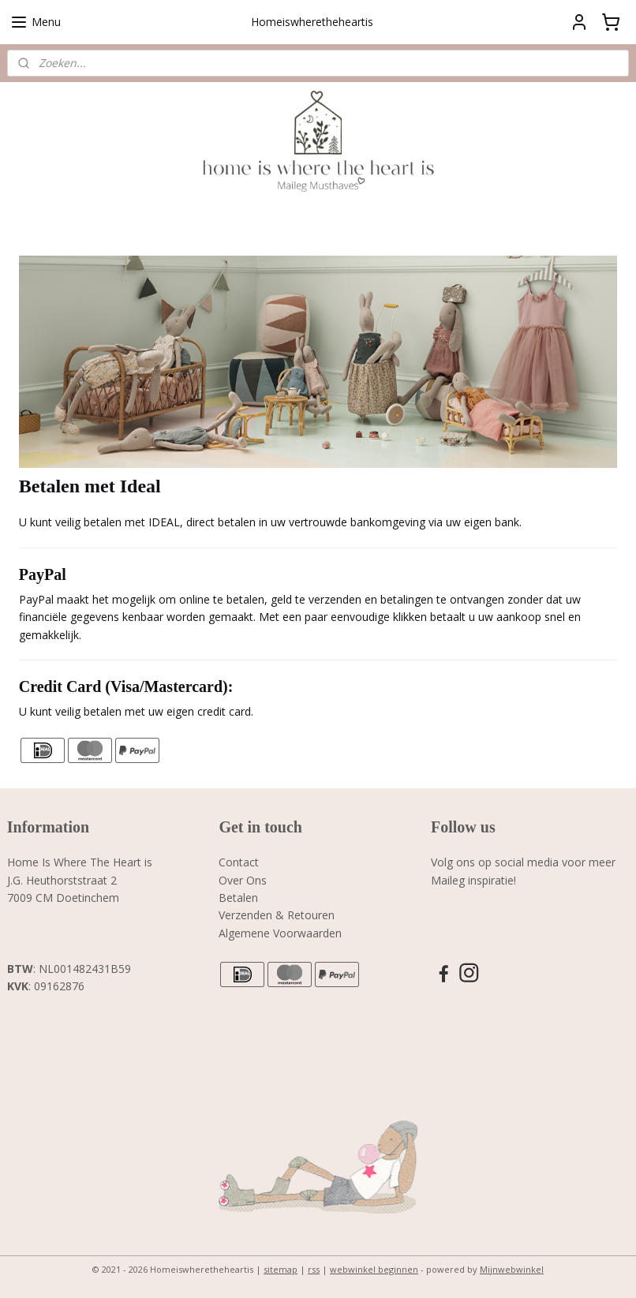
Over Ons (243, 880)
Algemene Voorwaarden (280, 933)
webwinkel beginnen (374, 1269)
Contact (239, 862)
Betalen (238, 897)
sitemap (280, 1269)
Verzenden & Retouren (277, 914)
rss (314, 1269)
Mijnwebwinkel (512, 1269)
